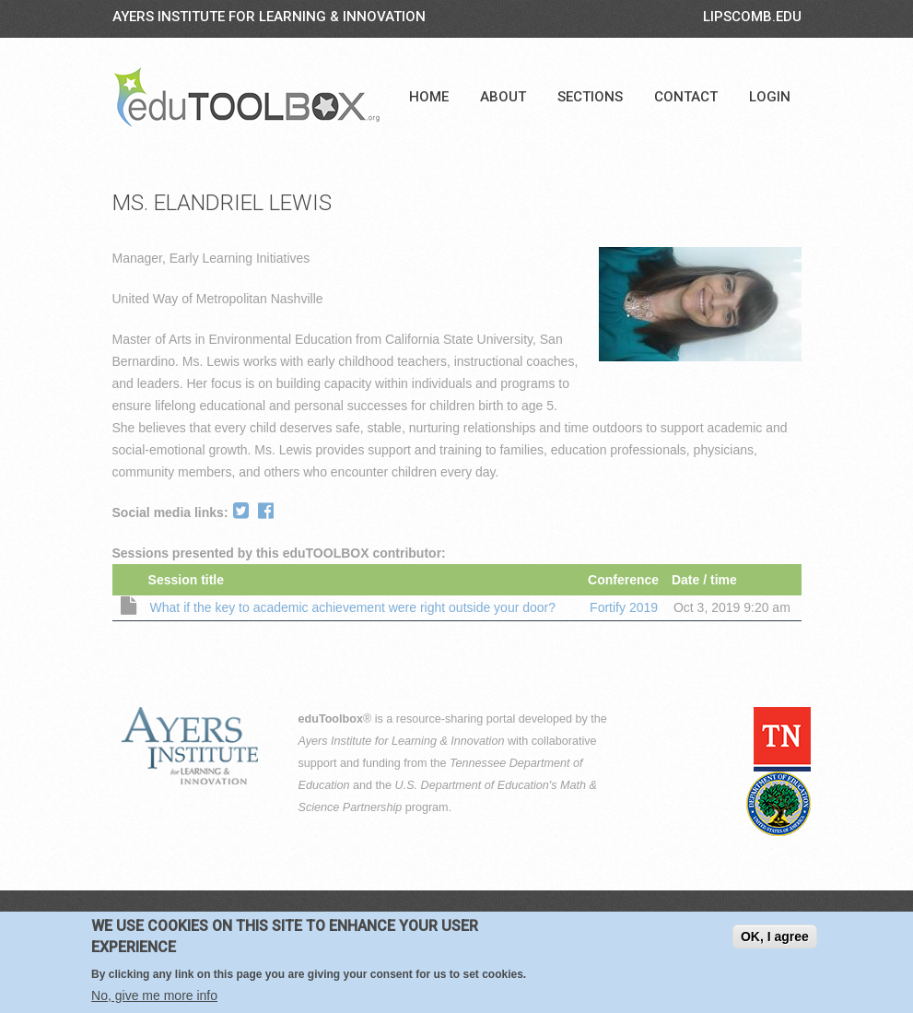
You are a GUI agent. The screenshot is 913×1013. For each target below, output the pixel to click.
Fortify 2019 (624, 607)
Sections (590, 96)
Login (769, 96)
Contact (686, 96)
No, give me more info (154, 999)
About (503, 96)
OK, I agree (775, 940)
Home (429, 96)
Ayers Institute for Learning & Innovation (269, 16)
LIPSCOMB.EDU (752, 16)
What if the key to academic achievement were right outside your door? (353, 607)
